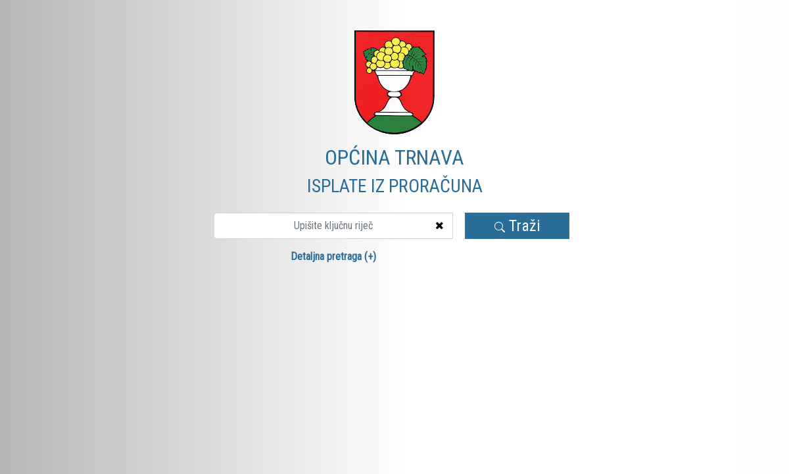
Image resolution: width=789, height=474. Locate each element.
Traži (517, 226)
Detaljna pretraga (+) (333, 256)
